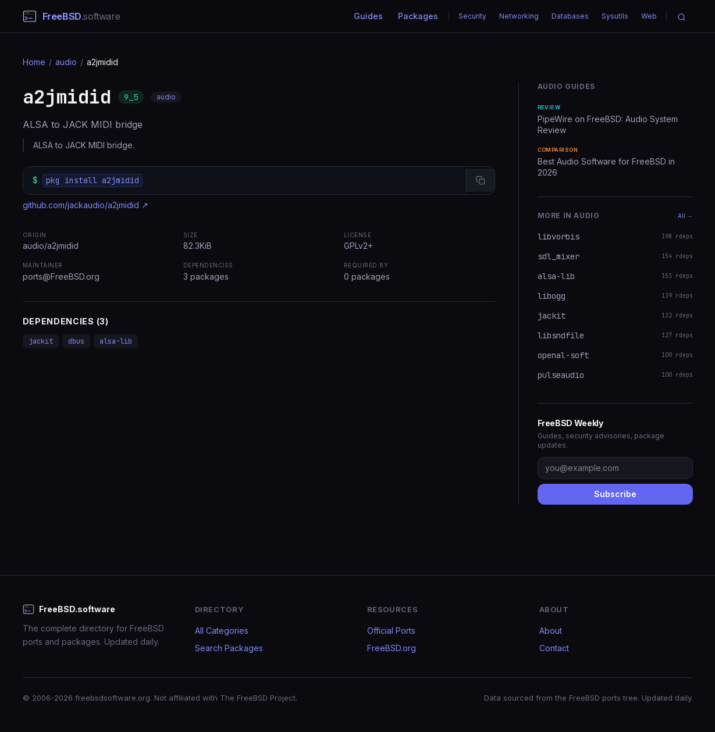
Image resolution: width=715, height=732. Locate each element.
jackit (41, 341)
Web (649, 16)
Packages (418, 16)
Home (34, 62)
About (550, 630)
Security (472, 16)
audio (66, 62)
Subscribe (615, 494)
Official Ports (391, 630)
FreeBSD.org (391, 648)
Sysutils (615, 16)
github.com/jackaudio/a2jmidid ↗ (85, 205)
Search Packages (229, 648)
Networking (519, 16)
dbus (76, 341)
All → (685, 215)
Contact (554, 648)
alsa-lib (115, 341)
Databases (570, 16)
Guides (368, 16)
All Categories (221, 630)
